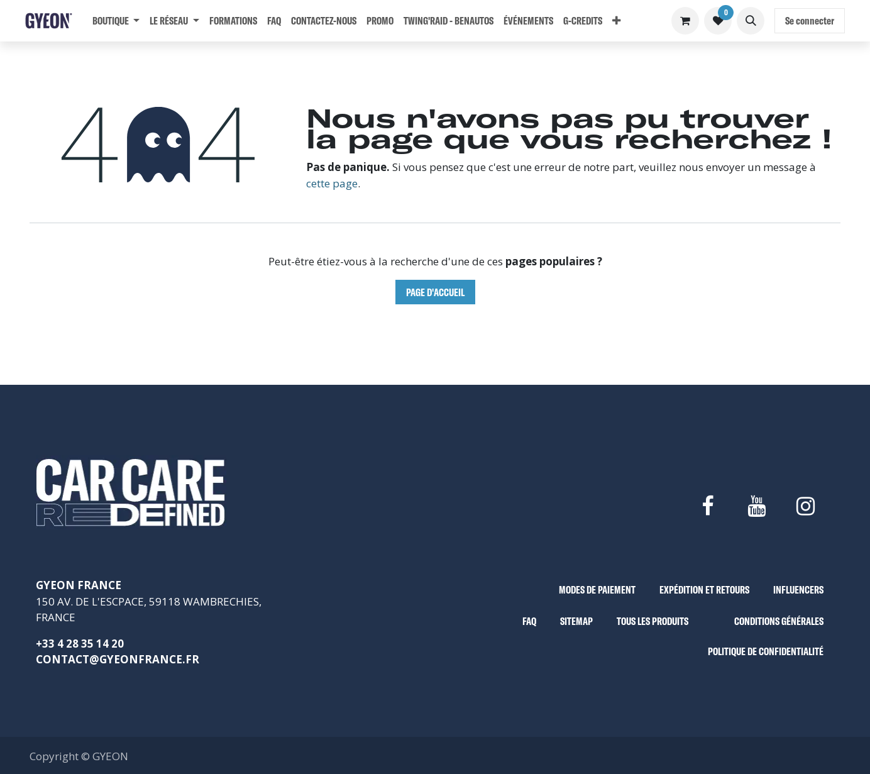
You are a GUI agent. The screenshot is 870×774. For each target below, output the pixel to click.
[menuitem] (116, 21)
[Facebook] (707, 506)
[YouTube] (756, 506)
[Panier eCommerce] (685, 21)
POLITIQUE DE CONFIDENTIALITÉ (765, 651)
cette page (332, 183)
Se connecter (809, 20)
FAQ (529, 620)
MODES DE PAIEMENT (597, 589)
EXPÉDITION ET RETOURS (704, 589)
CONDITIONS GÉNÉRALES (778, 620)
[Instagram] (806, 506)
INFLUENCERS (798, 589)
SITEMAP (576, 620)
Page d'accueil (435, 292)
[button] (750, 21)
